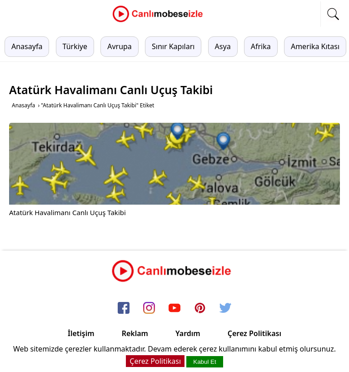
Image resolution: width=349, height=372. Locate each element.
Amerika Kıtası (315, 46)
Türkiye (75, 46)
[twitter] (225, 309)
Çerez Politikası (254, 333)
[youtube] (174, 309)
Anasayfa (26, 46)
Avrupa (119, 46)
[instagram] (149, 309)
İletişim (81, 333)
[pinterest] (200, 309)
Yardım (187, 333)
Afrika (261, 46)
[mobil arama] (333, 14)
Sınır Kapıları (173, 46)
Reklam (135, 333)
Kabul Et (204, 361)
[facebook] (124, 309)
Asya (223, 46)
